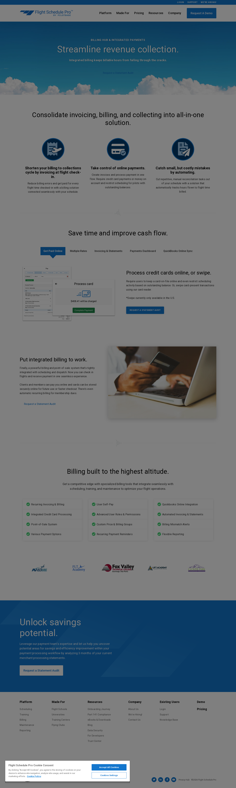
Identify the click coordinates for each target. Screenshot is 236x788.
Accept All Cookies (109, 767)
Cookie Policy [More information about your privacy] (34, 776)
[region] (67, 772)
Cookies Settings (109, 775)
